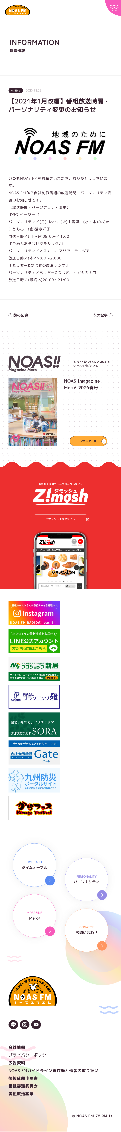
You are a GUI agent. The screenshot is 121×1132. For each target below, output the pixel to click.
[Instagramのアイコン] (24, 1027)
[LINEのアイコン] (13, 1027)
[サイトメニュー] (113, 8)
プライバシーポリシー (29, 1055)
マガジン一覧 (88, 441)
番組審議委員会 (23, 1086)
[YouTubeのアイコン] (36, 1027)
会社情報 (17, 1047)
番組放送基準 (21, 1094)
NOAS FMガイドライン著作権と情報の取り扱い (53, 1071)
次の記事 (102, 315)
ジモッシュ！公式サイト (67, 519)
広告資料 (17, 1063)
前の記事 (19, 315)
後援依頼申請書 (23, 1078)
